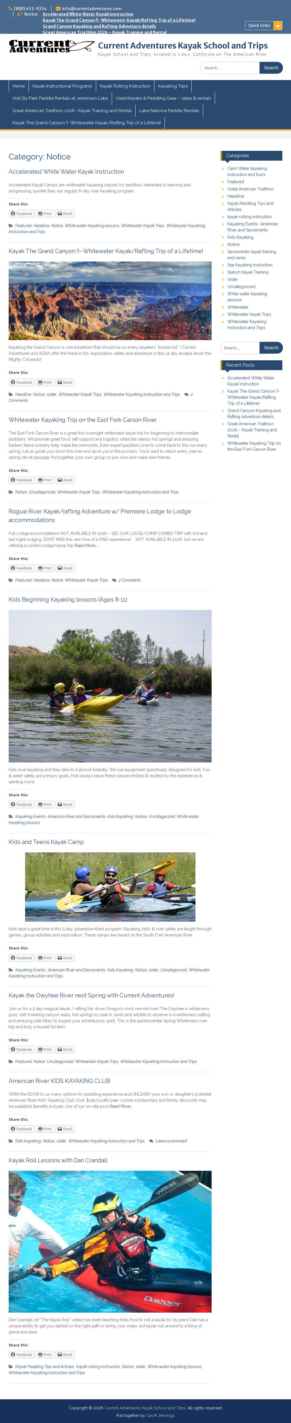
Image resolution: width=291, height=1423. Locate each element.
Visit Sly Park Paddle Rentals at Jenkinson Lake (60, 98)
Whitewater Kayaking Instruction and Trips (142, 394)
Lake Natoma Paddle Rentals (169, 110)
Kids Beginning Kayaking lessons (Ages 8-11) (68, 599)
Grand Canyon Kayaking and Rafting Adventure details (99, 26)
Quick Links (259, 25)
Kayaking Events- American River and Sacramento (60, 816)
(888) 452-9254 (30, 8)
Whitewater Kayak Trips (142, 225)
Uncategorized (42, 492)
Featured (23, 225)
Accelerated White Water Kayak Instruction (88, 14)
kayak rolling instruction (98, 1366)
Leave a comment (171, 1141)
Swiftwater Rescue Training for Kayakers (86, 68)
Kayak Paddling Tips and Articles (44, 1366)
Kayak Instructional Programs (62, 86)
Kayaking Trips (173, 86)
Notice (57, 225)
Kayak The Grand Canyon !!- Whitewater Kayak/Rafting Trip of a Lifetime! (119, 20)
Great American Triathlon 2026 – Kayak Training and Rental (105, 32)
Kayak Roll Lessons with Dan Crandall (58, 1160)
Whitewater (238, 307)
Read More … (86, 545)
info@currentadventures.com (92, 8)
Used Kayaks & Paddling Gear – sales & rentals (163, 98)
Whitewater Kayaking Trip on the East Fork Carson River (101, 38)
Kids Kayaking (120, 816)
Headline (41, 225)
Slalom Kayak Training (247, 272)
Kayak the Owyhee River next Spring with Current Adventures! (107, 62)
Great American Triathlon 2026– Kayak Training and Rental (72, 110)
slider (52, 394)
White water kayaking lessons (92, 225)
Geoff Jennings (160, 1415)
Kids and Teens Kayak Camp (71, 56)
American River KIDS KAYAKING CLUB (59, 1080)
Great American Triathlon (250, 189)
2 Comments (130, 580)
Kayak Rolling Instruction (125, 86)
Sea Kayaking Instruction (250, 265)
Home (19, 86)
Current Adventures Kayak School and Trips (183, 45)
